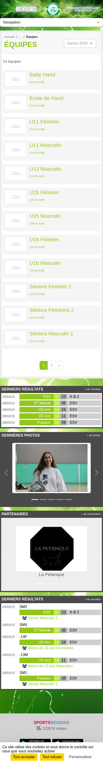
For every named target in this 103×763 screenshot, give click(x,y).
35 (64, 403)
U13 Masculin (45, 169)
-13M (23, 655)
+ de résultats (93, 389)
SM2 (23, 607)
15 (57, 422)
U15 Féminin (44, 192)
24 (64, 409)
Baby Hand (42, 74)
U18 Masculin (45, 263)
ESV (47, 397)
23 (64, 397)
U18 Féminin (44, 239)
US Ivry (44, 409)
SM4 (23, 625)
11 (57, 409)
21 (57, 397)
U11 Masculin (45, 145)
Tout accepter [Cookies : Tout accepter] (24, 757)
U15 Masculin (45, 216)
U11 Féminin (44, 122)
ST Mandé (42, 403)
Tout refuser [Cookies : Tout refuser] (52, 757)
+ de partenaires (91, 514)
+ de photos (94, 435)
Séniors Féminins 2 (51, 310)
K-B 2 (74, 397)
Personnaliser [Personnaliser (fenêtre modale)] (80, 757)
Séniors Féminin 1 (50, 286)
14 (57, 416)
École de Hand (46, 98)
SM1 (23, 673)
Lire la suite (36, 82)
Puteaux (44, 422)
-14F (23, 637)
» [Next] (59, 365)
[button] (6, 472)
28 (64, 422)
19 (57, 403)
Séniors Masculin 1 (51, 334)
